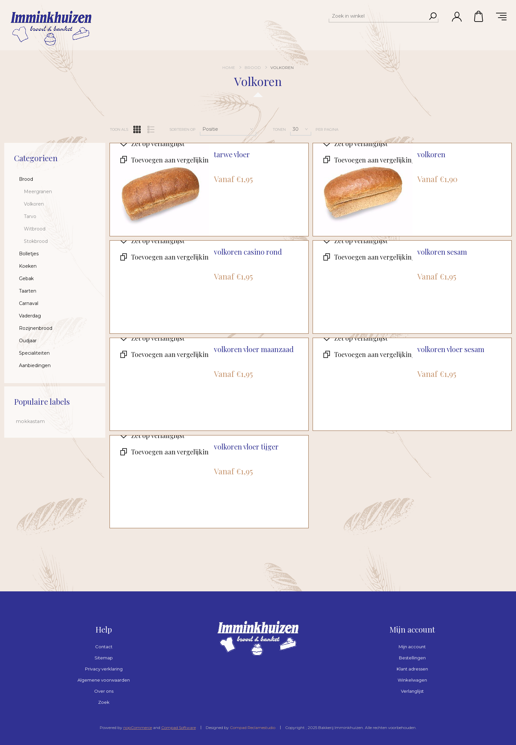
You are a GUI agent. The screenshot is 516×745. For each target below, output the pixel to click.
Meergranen (38, 192)
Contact (103, 646)
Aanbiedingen (35, 365)
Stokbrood (36, 241)
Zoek (104, 702)
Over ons (103, 691)
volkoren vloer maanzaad (254, 349)
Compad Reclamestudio (252, 727)
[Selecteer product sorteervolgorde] (228, 129)
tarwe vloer (232, 154)
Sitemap (104, 657)
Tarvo (30, 216)
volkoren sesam (442, 252)
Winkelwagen (479, 16)
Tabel (137, 129)
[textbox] (378, 16)
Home (228, 67)
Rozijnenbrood (35, 328)
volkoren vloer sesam (450, 349)
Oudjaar (28, 341)
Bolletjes (29, 254)
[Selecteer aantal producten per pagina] (300, 129)
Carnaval (28, 303)
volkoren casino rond (248, 252)
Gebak (26, 278)
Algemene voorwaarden (103, 680)
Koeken (28, 266)
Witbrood (34, 229)
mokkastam (30, 421)
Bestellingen (412, 657)
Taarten (27, 291)
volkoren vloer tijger (246, 446)
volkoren (431, 154)
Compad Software (178, 727)
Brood (26, 179)
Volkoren (34, 204)
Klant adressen (412, 668)
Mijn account (412, 646)
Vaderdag (30, 316)
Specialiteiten (34, 353)
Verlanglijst (412, 691)
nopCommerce (137, 727)
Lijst (151, 129)
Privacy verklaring (104, 668)
